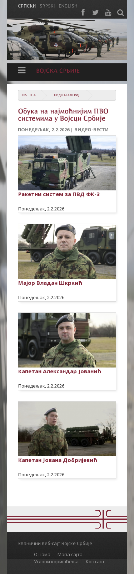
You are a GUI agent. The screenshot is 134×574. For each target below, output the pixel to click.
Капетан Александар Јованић (59, 371)
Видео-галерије (67, 95)
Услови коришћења (56, 561)
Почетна (28, 95)
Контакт (95, 561)
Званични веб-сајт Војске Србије (55, 543)
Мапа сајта (70, 554)
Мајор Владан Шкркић (50, 282)
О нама (42, 554)
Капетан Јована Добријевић (57, 459)
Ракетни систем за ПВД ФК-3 (59, 194)
